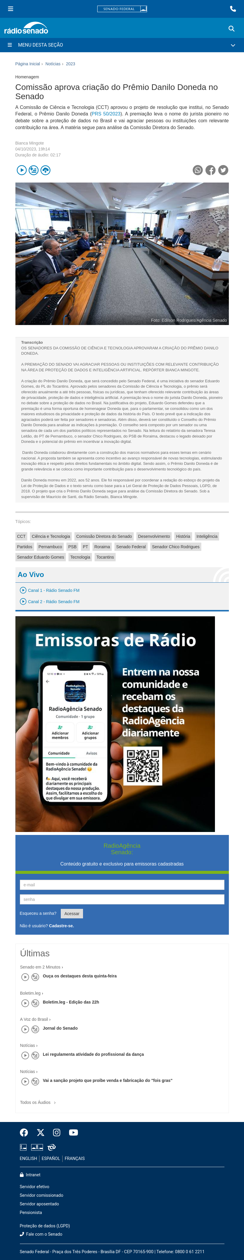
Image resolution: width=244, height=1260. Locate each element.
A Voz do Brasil (34, 1019)
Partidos (24, 546)
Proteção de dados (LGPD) (45, 1226)
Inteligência (207, 536)
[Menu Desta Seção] (122, 45)
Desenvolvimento (154, 536)
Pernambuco (50, 546)
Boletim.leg (30, 993)
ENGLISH (28, 1158)
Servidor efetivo (35, 1186)
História (183, 536)
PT (85, 546)
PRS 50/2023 (106, 113)
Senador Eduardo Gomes (40, 557)
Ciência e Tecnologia (51, 536)
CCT (21, 536)
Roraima (102, 546)
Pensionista (31, 1212)
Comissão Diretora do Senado (104, 536)
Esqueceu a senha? (38, 913)
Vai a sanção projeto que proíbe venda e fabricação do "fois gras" (108, 1080)
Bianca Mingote (29, 143)
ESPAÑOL (51, 1158)
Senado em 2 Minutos (40, 967)
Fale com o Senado (41, 1234)
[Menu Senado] (10, 9)
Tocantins (105, 557)
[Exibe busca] (232, 29)
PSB (72, 546)
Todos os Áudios (39, 1100)
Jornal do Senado (60, 1028)
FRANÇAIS (75, 1158)
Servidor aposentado (39, 1204)
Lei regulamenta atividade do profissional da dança (93, 1054)
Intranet (30, 1174)
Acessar (71, 913)
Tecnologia (80, 557)
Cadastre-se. (61, 925)
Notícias (27, 1045)
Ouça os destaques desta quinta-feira (80, 976)
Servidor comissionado (41, 1195)
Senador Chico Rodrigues (176, 546)
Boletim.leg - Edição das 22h (71, 1002)
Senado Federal (131, 546)
